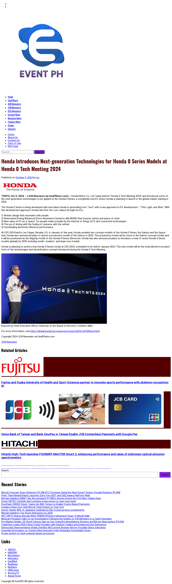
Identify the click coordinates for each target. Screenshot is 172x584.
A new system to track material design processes (27, 533)
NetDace (12, 567)
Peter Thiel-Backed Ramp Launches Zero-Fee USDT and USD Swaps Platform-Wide (45, 495)
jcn (37, 177)
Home (10, 96)
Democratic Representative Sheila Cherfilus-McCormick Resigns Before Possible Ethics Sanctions (53, 527)
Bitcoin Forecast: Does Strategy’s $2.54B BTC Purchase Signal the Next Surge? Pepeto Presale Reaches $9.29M (60, 492)
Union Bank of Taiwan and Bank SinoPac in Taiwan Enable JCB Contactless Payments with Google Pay (69, 434)
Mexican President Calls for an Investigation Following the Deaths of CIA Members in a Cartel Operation (56, 518)
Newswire (13, 558)
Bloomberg (13, 555)
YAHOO (12, 549)
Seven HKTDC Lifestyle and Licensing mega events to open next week (38, 501)
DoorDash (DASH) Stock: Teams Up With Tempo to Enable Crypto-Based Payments (45, 504)
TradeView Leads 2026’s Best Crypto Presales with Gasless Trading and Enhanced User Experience (53, 524)
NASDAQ (12, 552)
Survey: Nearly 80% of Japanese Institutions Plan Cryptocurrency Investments (42, 510)
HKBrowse (13, 570)
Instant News (14, 114)
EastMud (12, 561)
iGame (11, 125)
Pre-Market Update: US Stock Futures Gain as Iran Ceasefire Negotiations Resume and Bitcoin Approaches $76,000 (62, 521)
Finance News (14, 121)
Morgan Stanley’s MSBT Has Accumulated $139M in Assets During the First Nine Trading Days (51, 498)
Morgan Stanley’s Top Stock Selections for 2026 (27, 512)
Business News (14, 118)
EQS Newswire (14, 111)
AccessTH (13, 573)
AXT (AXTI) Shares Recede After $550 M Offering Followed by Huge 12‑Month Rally (45, 515)
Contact (12, 129)
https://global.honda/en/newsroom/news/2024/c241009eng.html (65, 331)
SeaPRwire (13, 100)
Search (5, 470)
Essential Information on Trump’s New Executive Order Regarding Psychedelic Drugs (46, 530)
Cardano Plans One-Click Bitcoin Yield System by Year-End (32, 507)
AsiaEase (13, 564)
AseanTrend (14, 575)
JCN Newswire (14, 107)
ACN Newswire (14, 104)
